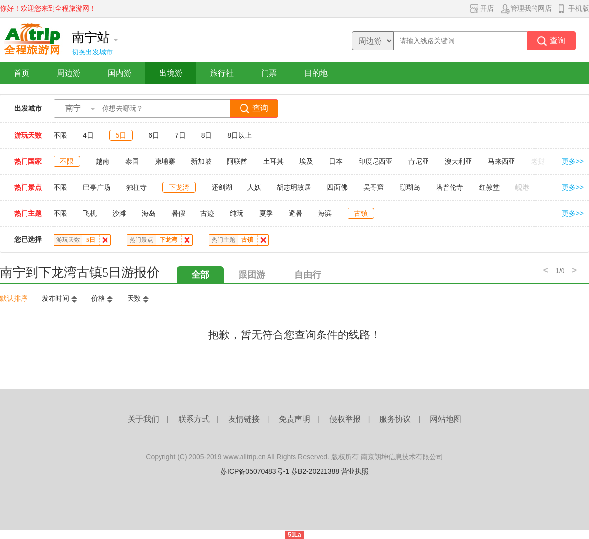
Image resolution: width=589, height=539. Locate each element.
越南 (102, 161)
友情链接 (244, 419)
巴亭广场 (96, 187)
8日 (206, 135)
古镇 (361, 213)
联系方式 (194, 419)
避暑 (295, 213)
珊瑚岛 (410, 187)
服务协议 (395, 419)
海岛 (149, 213)
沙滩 (119, 213)
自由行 (307, 275)
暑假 (178, 213)
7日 (180, 135)
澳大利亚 (458, 161)
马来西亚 (501, 161)
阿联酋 (237, 161)
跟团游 (252, 275)
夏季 (266, 213)
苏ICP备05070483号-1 (254, 471)
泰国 (132, 161)
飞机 (90, 213)
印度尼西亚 (375, 161)
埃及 (306, 161)
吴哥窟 (373, 187)
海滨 (325, 213)
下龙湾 (179, 187)
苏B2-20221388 (315, 471)
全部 (200, 275)
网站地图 (445, 419)
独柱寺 (136, 187)
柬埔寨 (165, 161)
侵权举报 (345, 419)
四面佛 (337, 187)
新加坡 (201, 161)
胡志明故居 (294, 187)
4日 (88, 135)
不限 (60, 135)
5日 (121, 135)
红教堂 (489, 187)
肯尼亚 (418, 161)
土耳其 (273, 161)
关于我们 (143, 419)
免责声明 (294, 419)
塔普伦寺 (449, 187)
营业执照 (355, 471)
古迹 (207, 213)
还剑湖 (222, 187)
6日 (153, 135)
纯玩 (236, 213)
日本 (336, 161)
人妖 (254, 187)
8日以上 (239, 135)
